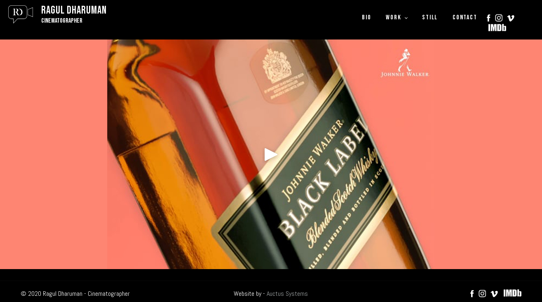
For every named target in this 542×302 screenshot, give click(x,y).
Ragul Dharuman (74, 10)
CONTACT (465, 17)
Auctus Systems (287, 293)
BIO (366, 17)
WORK (393, 17)
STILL (430, 17)
